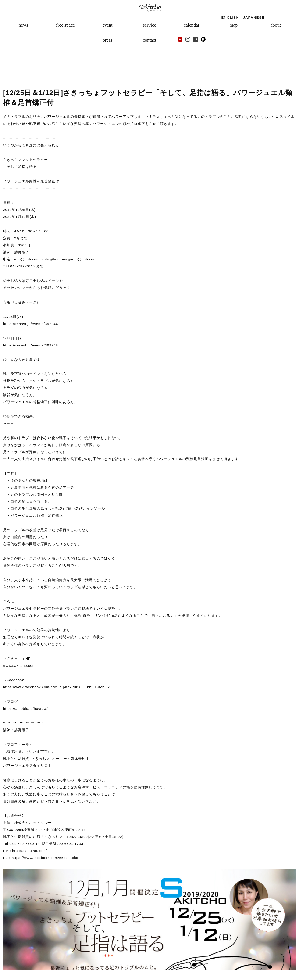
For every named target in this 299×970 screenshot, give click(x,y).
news (23, 25)
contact (149, 40)
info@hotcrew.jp (57, 259)
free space (65, 25)
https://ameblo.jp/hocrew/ (25, 708)
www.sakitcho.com (19, 665)
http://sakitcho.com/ (29, 851)
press (107, 40)
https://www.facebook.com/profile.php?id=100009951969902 (56, 687)
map (234, 25)
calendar (191, 25)
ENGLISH (230, 17)
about (276, 25)
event (107, 25)
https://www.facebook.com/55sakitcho (45, 858)
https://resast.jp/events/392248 (30, 345)
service (149, 25)
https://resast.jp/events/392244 (30, 324)
